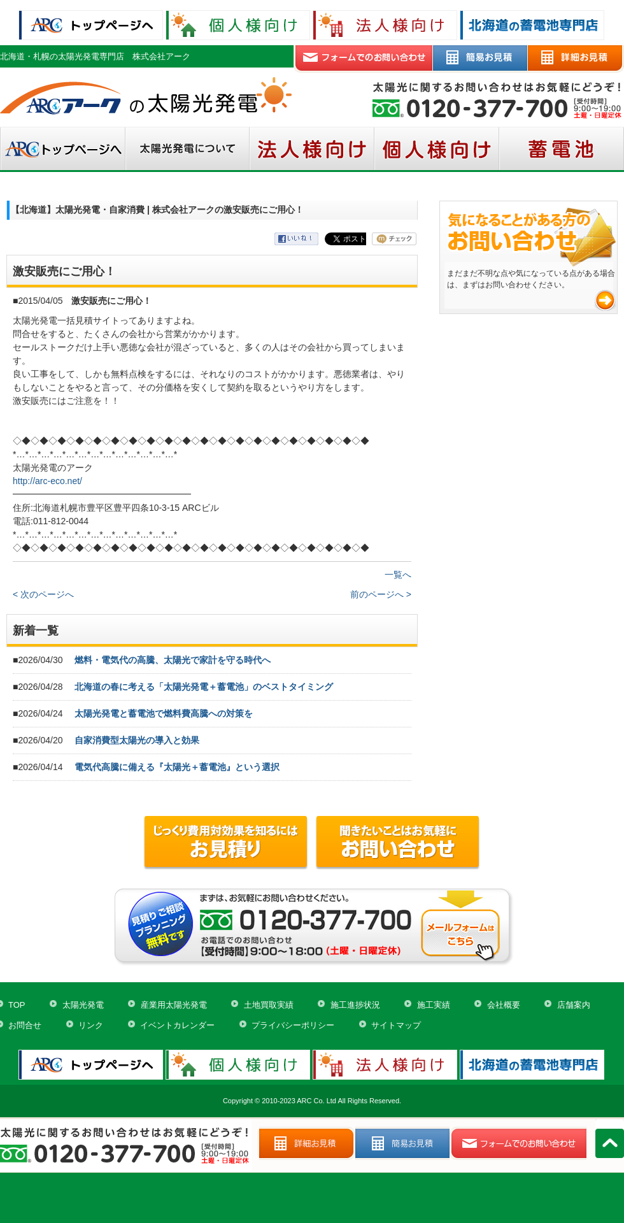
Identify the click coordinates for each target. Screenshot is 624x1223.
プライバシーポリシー (293, 1025)
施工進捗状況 (355, 1005)
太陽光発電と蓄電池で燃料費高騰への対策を (163, 713)
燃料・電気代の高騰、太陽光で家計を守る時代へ (172, 660)
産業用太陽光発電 (174, 1005)
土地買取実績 (269, 1005)
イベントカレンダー (177, 1025)
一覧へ (398, 574)
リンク (90, 1025)
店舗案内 (573, 1005)
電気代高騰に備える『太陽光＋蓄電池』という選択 (177, 767)
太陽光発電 (83, 1005)
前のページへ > (380, 594)
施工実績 (433, 1005)
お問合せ (24, 1025)
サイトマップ (396, 1025)
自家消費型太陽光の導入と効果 (136, 740)
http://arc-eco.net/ (47, 481)
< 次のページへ (43, 594)
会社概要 (503, 1005)
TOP (16, 1005)
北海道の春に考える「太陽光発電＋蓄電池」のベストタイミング (203, 687)
